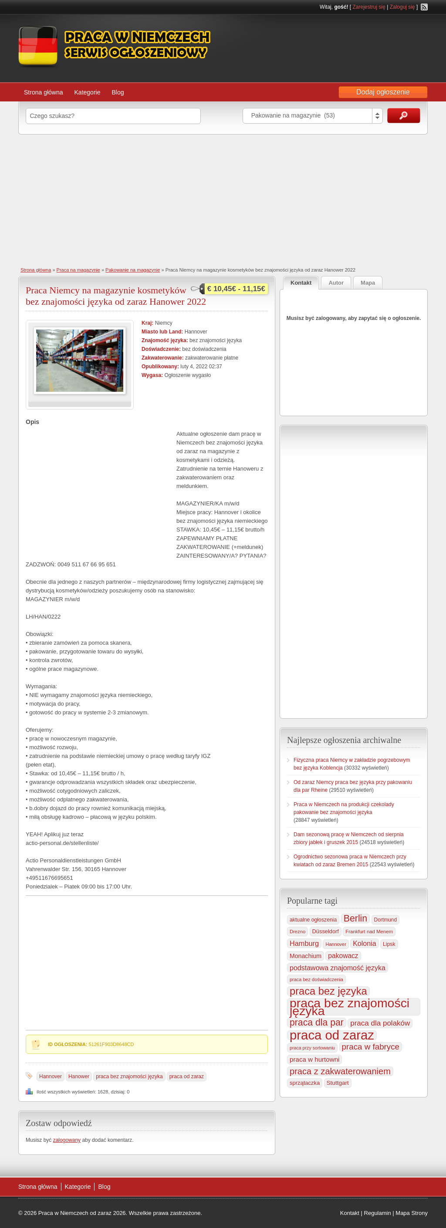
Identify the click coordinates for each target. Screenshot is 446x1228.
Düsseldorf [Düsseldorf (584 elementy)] (325, 931)
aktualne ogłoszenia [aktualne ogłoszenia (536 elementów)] (313, 920)
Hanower (78, 1076)
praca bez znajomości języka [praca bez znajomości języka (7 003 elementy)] (349, 1007)
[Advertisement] (223, 200)
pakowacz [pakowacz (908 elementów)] (343, 955)
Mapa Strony (411, 1213)
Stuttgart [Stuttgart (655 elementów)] (338, 1083)
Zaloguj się (402, 7)
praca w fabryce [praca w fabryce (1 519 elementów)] (370, 1046)
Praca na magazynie (78, 270)
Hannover (50, 1076)
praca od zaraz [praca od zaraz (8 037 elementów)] (332, 1035)
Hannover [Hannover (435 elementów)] (335, 944)
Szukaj (403, 115)
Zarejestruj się (368, 7)
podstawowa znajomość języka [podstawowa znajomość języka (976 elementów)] (337, 968)
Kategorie (87, 92)
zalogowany (67, 1140)
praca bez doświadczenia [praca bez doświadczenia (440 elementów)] (316, 979)
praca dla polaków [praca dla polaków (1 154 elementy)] (380, 1023)
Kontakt (349, 1213)
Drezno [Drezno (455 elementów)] (297, 931)
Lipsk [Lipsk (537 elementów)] (389, 944)
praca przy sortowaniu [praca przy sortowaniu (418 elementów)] (312, 1047)
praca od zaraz (186, 1076)
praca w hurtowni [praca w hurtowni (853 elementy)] (314, 1059)
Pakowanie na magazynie (132, 270)
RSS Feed (424, 6)
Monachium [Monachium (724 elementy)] (305, 955)
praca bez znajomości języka (129, 1076)
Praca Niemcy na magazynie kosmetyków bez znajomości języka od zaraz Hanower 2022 (116, 296)
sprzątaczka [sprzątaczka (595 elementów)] (305, 1083)
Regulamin (377, 1213)
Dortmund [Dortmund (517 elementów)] (385, 920)
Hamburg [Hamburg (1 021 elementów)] (304, 943)
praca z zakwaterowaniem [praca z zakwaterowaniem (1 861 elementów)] (340, 1071)
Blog (118, 92)
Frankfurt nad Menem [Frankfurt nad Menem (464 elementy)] (369, 931)
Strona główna (43, 92)
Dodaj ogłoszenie (383, 92)
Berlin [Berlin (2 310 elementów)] (356, 918)
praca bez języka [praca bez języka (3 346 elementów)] (328, 991)
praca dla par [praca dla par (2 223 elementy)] (317, 1022)
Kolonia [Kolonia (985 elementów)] (364, 943)
